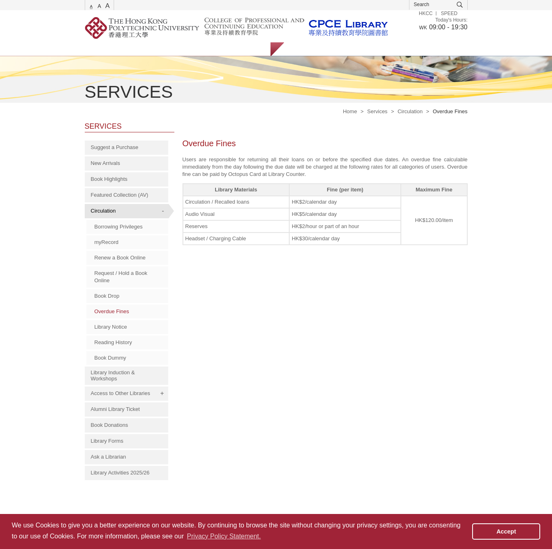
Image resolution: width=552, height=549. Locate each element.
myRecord (107, 242)
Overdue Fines (112, 311)
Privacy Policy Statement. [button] (224, 536)
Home (350, 111)
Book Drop (107, 296)
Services (95, 49)
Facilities (214, 49)
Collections (175, 49)
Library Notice (111, 327)
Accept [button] (506, 531)
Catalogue (133, 49)
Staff (335, 49)
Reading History (113, 342)
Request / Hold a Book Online (121, 276)
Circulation (410, 111)
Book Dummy (110, 358)
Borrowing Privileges (119, 227)
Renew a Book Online (120, 258)
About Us (251, 49)
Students (302, 49)
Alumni (364, 49)
